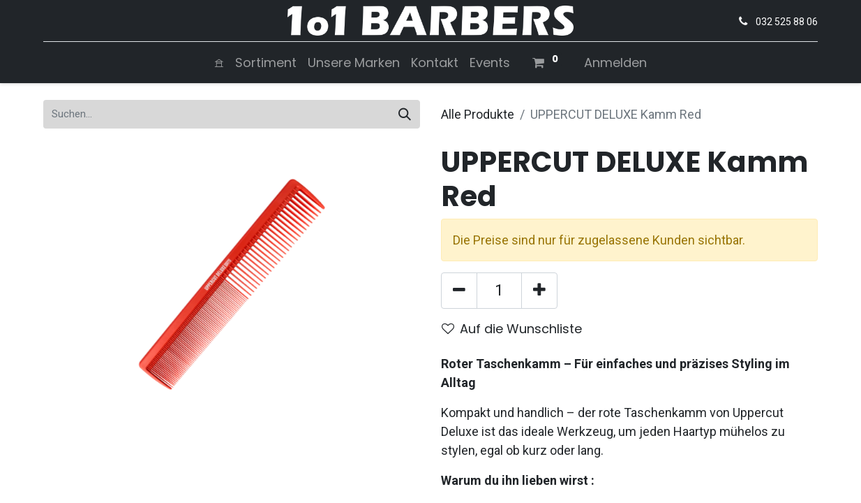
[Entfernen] (459, 290)
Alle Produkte (477, 114)
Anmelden (615, 62)
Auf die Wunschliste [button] (512, 328)
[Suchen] (404, 114)
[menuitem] (219, 63)
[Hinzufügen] (539, 290)
